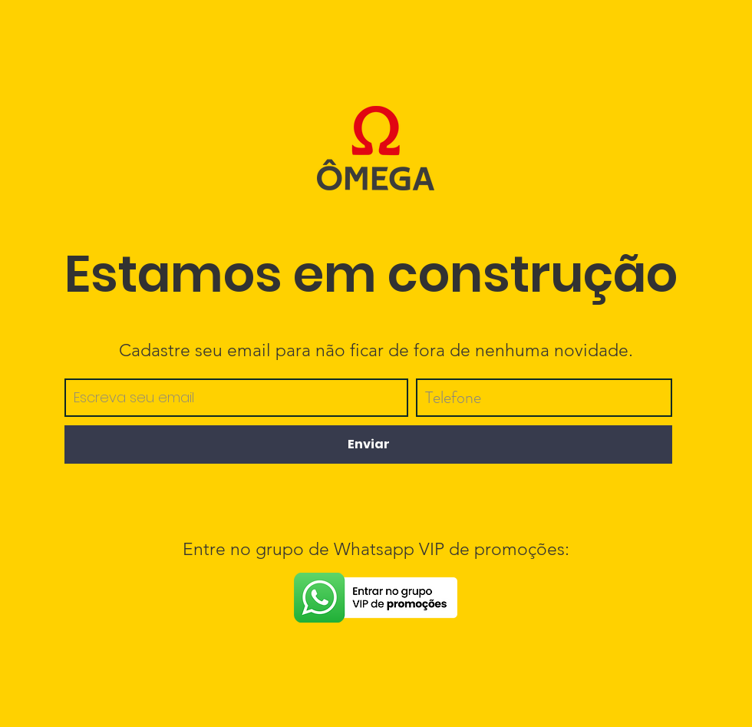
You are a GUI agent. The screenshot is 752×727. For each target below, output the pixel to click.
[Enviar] (368, 444)
